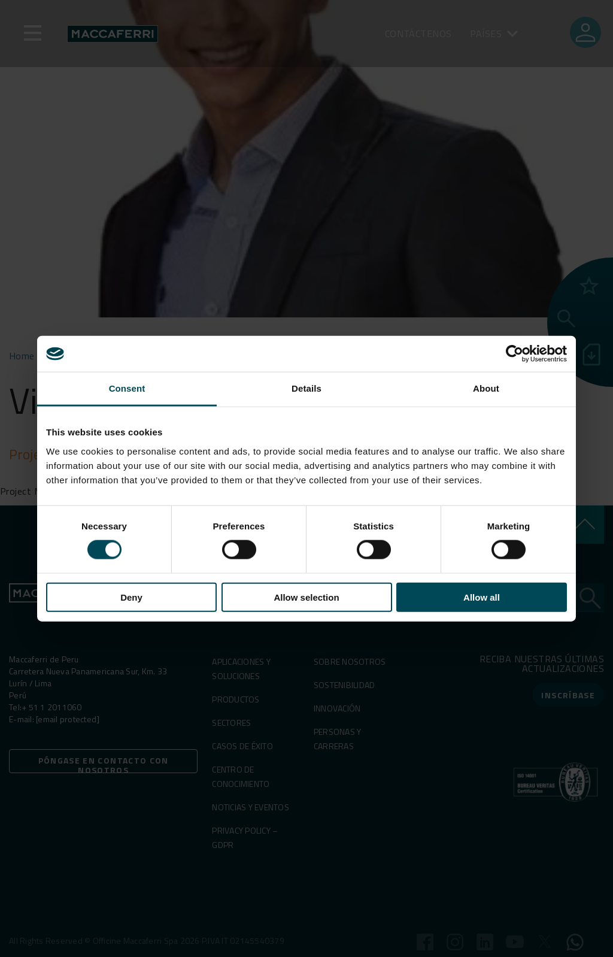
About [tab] (486, 388)
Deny (131, 597)
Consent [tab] (127, 388)
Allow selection (306, 597)
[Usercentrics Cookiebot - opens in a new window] (514, 354)
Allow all (481, 597)
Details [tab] (306, 388)
